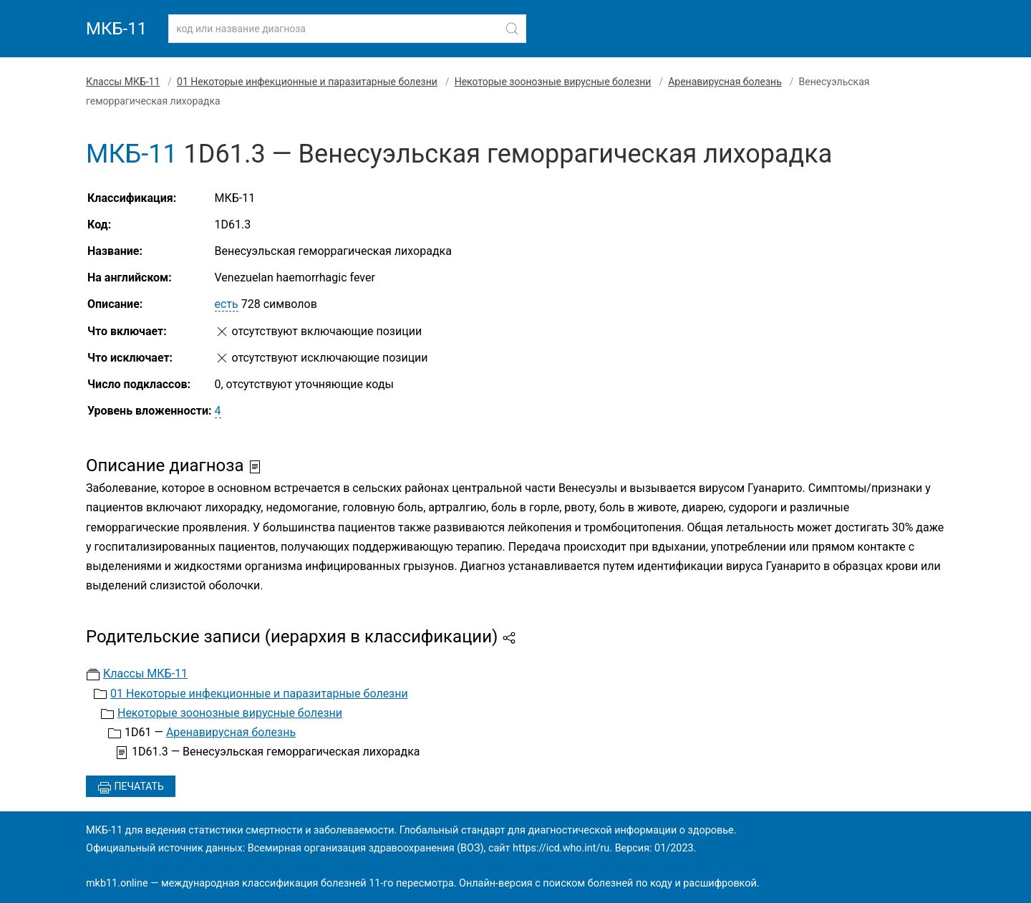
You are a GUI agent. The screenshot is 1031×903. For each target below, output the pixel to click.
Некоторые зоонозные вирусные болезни (553, 81)
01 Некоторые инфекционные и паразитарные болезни (307, 81)
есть (226, 304)
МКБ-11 (116, 29)
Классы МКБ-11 (123, 81)
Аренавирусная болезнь (725, 81)
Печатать (130, 788)
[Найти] (512, 28)
